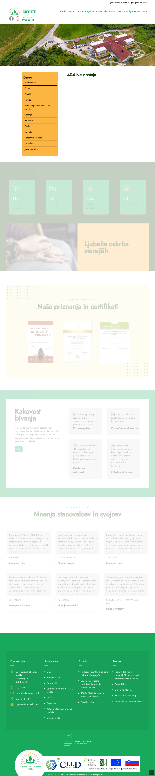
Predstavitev (67, 11)
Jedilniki (28, 132)
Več (18, 449)
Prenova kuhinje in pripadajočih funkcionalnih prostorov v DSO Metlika (127, 675)
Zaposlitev (29, 143)
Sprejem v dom (54, 677)
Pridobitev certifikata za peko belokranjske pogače (94, 673)
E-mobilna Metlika (123, 689)
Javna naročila (116, 2)
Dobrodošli (52, 683)
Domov (27, 78)
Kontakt (126, 2)
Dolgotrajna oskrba (136, 11)
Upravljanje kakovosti (138, 2)
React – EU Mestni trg (125, 695)
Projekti (90, 11)
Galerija (121, 11)
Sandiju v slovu (88, 702)
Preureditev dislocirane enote (128, 701)
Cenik (99, 11)
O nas (80, 11)
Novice (27, 99)
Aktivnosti (109, 11)
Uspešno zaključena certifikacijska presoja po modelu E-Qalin (92, 684)
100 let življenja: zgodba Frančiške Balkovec (92, 695)
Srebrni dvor (121, 684)
